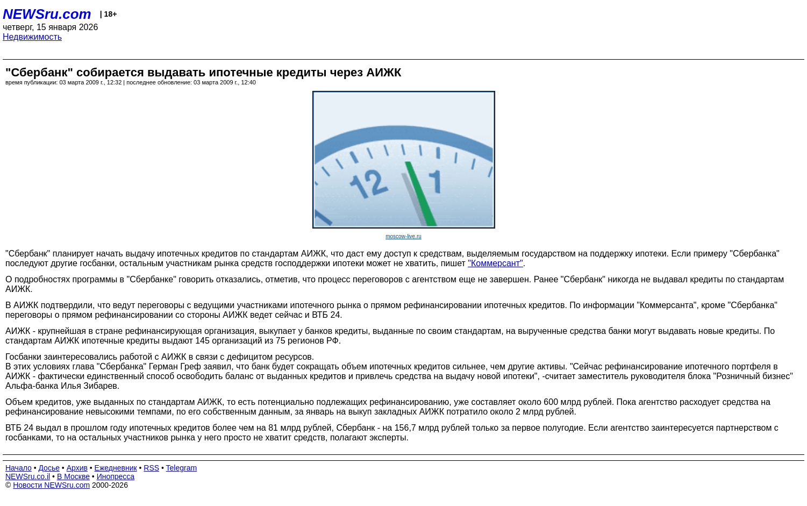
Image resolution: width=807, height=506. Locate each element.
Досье (49, 468)
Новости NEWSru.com (51, 485)
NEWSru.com (47, 14)
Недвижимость (32, 36)
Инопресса (116, 476)
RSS (151, 468)
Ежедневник (116, 468)
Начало (18, 468)
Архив (77, 468)
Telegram (181, 468)
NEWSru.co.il (27, 476)
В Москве (73, 476)
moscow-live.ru (403, 236)
